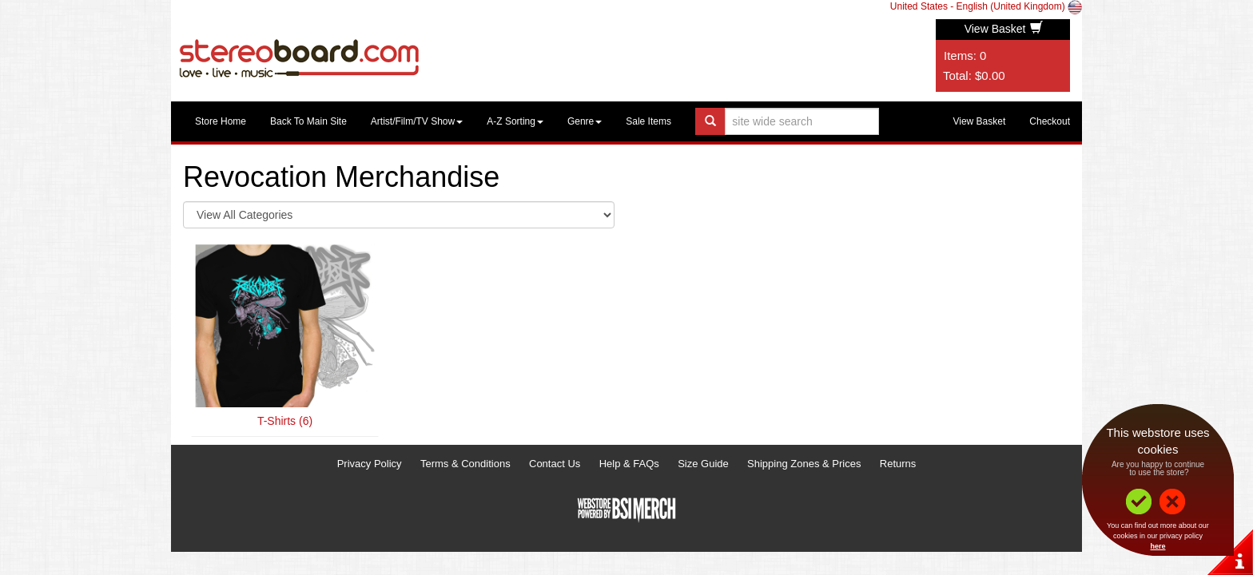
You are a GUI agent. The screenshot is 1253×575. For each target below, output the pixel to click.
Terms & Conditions (465, 464)
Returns (898, 464)
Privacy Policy (369, 464)
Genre (584, 121)
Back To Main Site (308, 121)
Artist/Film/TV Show (417, 121)
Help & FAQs (629, 464)
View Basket (1004, 28)
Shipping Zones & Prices (804, 464)
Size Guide (703, 464)
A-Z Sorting (515, 121)
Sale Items (648, 121)
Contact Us (554, 464)
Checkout (1049, 121)
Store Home (220, 121)
